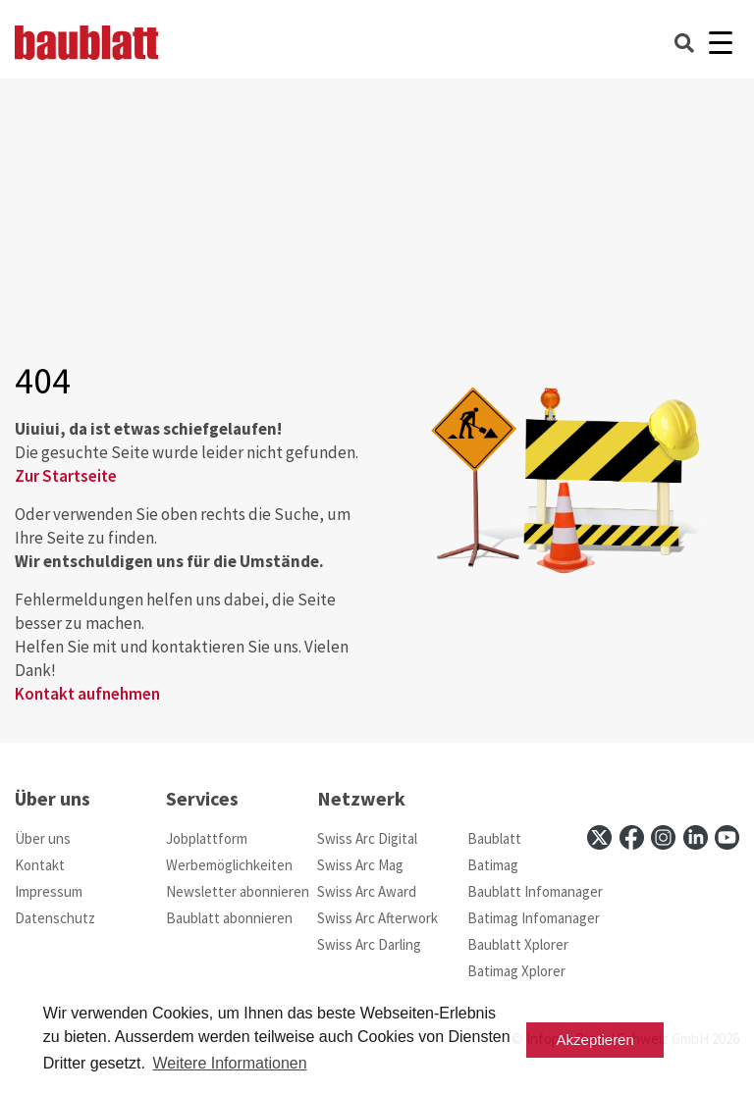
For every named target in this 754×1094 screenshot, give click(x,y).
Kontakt (40, 865)
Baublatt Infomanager (535, 891)
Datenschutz (55, 918)
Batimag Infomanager (533, 918)
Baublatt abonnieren (229, 918)
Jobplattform (206, 838)
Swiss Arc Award (366, 891)
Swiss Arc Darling (369, 944)
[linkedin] (695, 837)
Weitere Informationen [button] (229, 1063)
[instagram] (663, 837)
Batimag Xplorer (516, 971)
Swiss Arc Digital (367, 838)
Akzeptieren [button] (595, 1039)
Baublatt (494, 838)
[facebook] (631, 837)
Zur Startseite (66, 476)
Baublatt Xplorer (517, 944)
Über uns (43, 838)
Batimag (492, 865)
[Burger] (720, 43)
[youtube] (727, 837)
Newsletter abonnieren (237, 891)
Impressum (48, 891)
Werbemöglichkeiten (229, 865)
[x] (599, 837)
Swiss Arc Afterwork (377, 918)
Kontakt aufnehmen (87, 693)
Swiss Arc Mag (360, 865)
